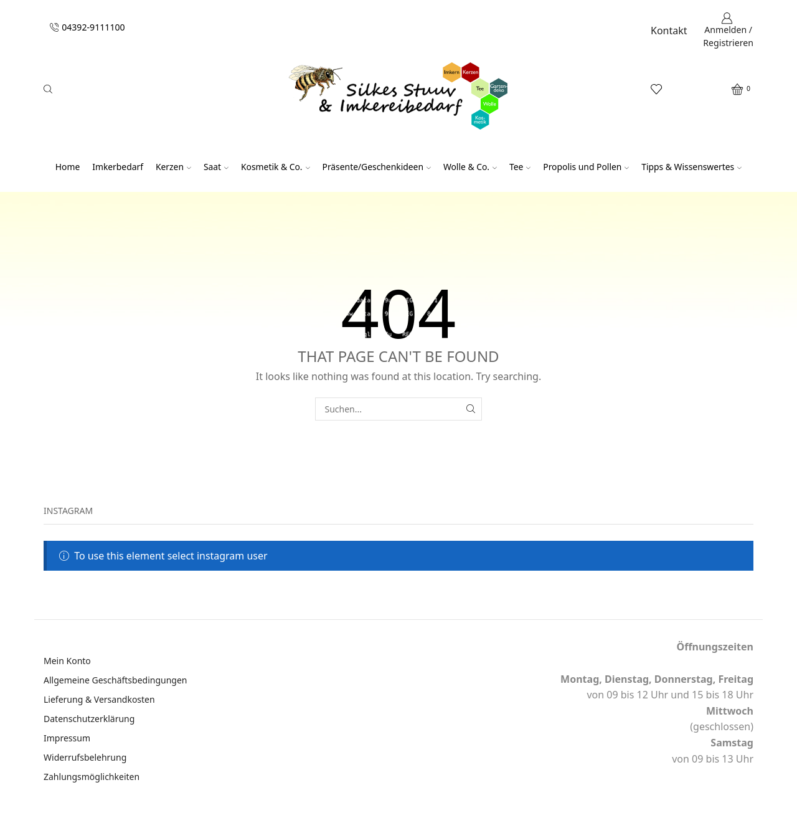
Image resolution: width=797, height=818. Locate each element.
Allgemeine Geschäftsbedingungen (115, 680)
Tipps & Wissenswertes (691, 167)
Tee (520, 167)
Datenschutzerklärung (89, 719)
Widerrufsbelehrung (85, 757)
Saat (216, 167)
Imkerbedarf (117, 167)
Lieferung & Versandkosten (99, 699)
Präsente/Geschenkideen (377, 167)
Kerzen (173, 167)
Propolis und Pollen (586, 167)
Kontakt (669, 30)
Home (67, 167)
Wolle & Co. (470, 167)
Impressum (67, 738)
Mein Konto (67, 661)
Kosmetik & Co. (275, 167)
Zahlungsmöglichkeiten (91, 776)
